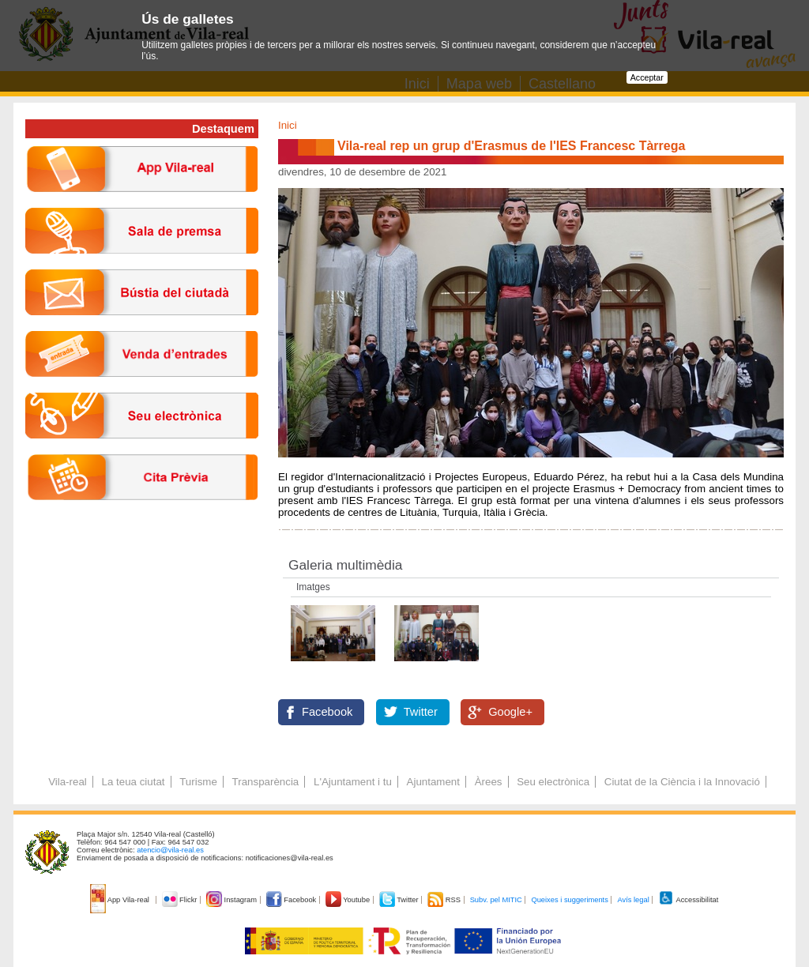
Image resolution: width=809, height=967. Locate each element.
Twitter (421, 711)
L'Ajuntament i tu (353, 782)
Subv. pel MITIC (496, 900)
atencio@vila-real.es (170, 850)
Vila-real (67, 782)
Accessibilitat (688, 900)
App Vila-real (121, 900)
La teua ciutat (132, 782)
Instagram (232, 900)
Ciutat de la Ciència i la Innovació (682, 782)
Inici (287, 125)
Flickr (180, 900)
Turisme (198, 782)
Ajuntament (433, 782)
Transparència (265, 782)
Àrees (488, 782)
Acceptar (647, 77)
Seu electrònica (553, 782)
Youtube (348, 900)
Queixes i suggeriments (569, 900)
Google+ (510, 711)
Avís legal (633, 900)
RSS (444, 900)
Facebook (327, 711)
